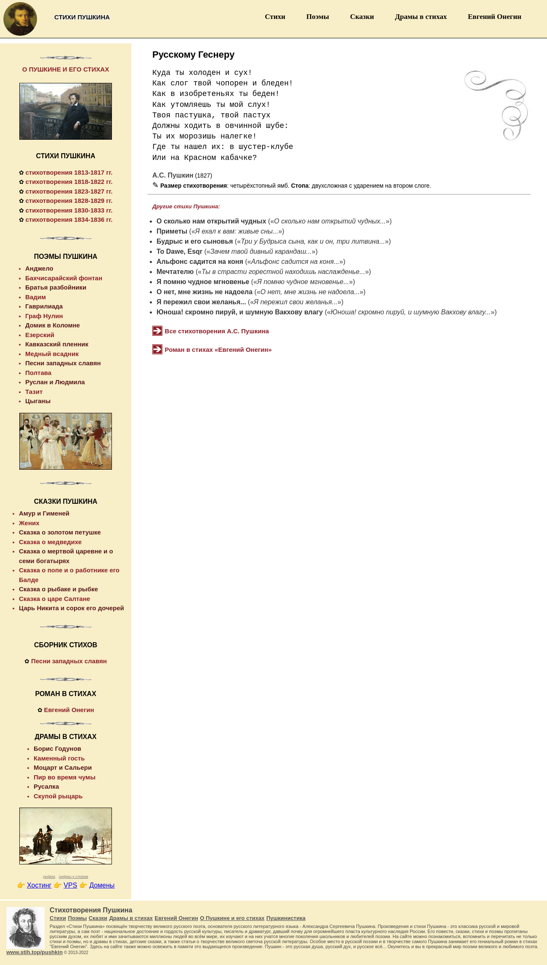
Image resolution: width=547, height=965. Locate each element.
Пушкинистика (285, 918)
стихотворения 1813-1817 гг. (68, 172)
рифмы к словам (73, 877)
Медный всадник (52, 353)
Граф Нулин (44, 315)
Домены (101, 885)
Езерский (39, 334)
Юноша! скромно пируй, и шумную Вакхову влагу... (411, 312)
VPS (70, 885)
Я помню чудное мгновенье (203, 281)
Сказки (362, 17)
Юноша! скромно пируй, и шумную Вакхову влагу (240, 312)
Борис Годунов (57, 748)
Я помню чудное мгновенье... (303, 281)
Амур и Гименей (44, 513)
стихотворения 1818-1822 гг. (68, 181)
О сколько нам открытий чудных (211, 221)
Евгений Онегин (494, 17)
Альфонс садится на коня (200, 261)
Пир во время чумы (65, 777)
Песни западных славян (63, 363)
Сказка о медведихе (50, 541)
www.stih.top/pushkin (34, 952)
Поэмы (317, 17)
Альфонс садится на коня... (295, 261)
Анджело (39, 268)
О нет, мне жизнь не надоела (204, 291)
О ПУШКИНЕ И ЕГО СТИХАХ (65, 69)
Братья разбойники (55, 287)
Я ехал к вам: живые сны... (237, 231)
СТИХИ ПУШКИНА (66, 156)
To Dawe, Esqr (179, 251)
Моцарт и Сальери (63, 767)
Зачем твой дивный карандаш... (261, 251)
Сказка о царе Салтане (54, 598)
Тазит (33, 391)
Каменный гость (59, 758)
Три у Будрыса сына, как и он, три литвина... (313, 241)
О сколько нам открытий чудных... (330, 221)
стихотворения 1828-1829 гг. (68, 200)
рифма (49, 877)
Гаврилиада (44, 306)
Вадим (35, 296)
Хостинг (39, 885)
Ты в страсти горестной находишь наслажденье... (283, 271)
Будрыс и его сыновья (195, 241)
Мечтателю (175, 271)
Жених (29, 522)
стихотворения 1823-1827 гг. (68, 191)
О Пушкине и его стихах (232, 918)
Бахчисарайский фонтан (63, 278)
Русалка (46, 786)
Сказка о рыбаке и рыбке (58, 589)
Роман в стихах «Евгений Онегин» (218, 349)
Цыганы (37, 400)
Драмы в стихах (421, 17)
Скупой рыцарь (58, 796)
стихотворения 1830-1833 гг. (68, 210)
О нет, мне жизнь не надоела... (310, 291)
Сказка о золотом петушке (60, 532)
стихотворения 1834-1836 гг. (68, 219)
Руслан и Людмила (55, 381)
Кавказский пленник (56, 344)
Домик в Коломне (52, 325)
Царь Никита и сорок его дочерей (71, 607)
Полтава (38, 372)
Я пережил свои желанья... (201, 302)
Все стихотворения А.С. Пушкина (217, 331)
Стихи (275, 17)
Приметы (172, 231)
